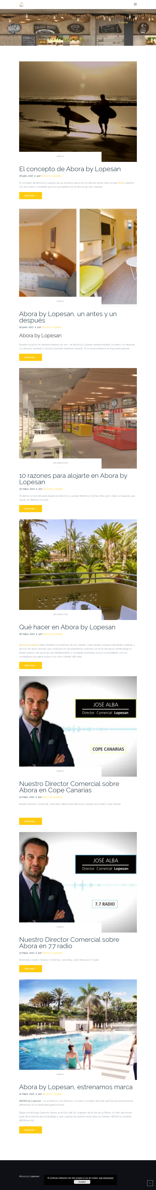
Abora (121, 183)
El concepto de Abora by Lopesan (70, 169)
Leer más (33, 196)
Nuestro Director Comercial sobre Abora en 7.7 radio (69, 943)
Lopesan (34, 1176)
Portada (123, 22)
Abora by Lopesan (51, 176)
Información (60, 463)
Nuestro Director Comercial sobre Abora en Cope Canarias (69, 787)
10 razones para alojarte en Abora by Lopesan (73, 479)
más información (106, 1178)
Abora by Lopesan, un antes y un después (68, 317)
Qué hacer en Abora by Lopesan (67, 627)
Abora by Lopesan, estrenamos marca (76, 1087)
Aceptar (82, 1182)
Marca (60, 156)
